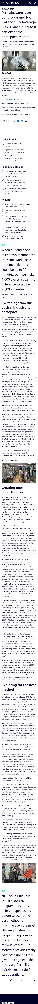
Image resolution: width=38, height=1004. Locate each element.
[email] (26, 121)
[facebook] (18, 121)
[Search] (30, 3)
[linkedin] (22, 121)
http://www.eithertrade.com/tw (12, 99)
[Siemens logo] (12, 3)
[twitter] (14, 121)
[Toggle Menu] (3, 3)
